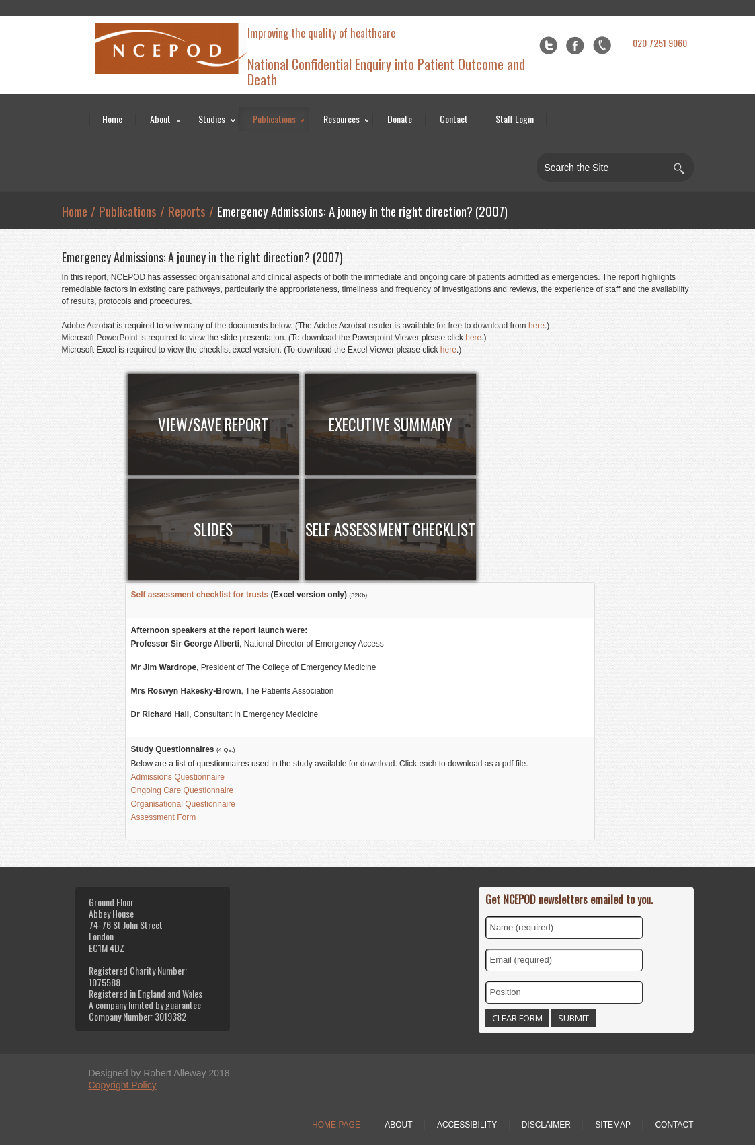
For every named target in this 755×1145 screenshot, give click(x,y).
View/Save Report (213, 424)
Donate (399, 119)
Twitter (548, 45)
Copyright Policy (123, 1085)
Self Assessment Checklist (390, 529)
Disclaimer (546, 1125)
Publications (274, 119)
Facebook (575, 45)
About (160, 119)
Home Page (336, 1125)
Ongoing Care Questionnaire (182, 790)
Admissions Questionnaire (178, 777)
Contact (454, 119)
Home (112, 119)
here (536, 325)
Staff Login (514, 119)
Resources (341, 119)
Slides (213, 529)
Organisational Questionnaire (183, 804)
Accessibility (467, 1125)
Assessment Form (163, 817)
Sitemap (613, 1125)
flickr (602, 45)
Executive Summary (390, 424)
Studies (211, 119)
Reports (187, 210)
